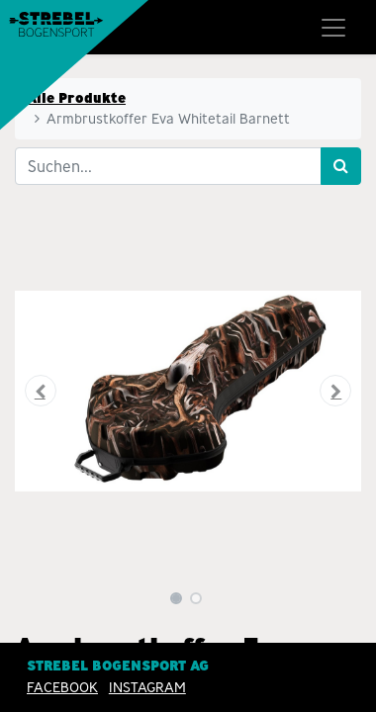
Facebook (62, 687)
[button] (41, 390)
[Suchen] (341, 166)
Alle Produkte (76, 98)
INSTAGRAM (147, 687)
